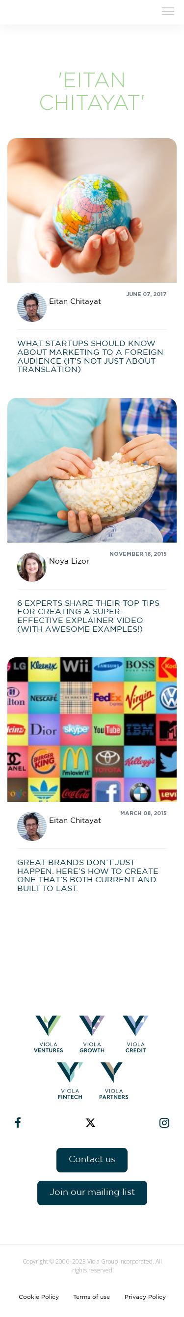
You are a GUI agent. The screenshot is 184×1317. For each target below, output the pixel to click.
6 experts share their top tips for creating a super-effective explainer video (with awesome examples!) (88, 616)
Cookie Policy (39, 1297)
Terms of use (91, 1297)
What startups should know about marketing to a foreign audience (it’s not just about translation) (90, 356)
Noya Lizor (69, 561)
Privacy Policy (145, 1297)
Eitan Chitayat (75, 301)
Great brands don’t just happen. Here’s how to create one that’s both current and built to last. (87, 876)
